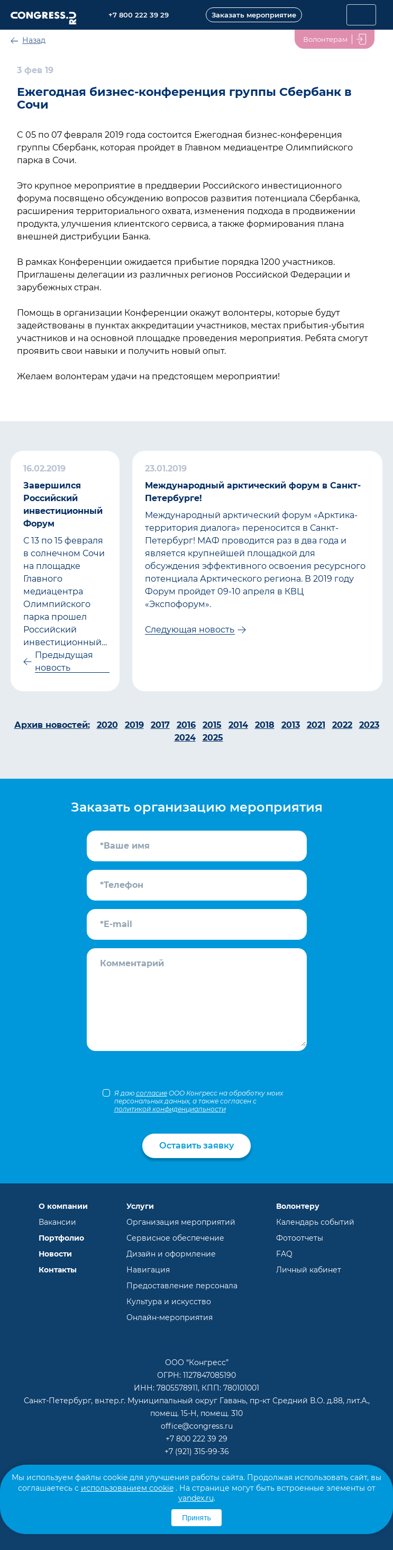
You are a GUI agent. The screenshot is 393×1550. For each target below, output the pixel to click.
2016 (186, 725)
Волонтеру (297, 1206)
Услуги (140, 1206)
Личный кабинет (308, 1270)
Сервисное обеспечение (175, 1238)
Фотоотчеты (299, 1238)
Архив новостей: (52, 725)
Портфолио (61, 1238)
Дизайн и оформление (171, 1254)
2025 (213, 738)
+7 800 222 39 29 (196, 1439)
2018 (265, 725)
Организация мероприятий (180, 1222)
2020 (107, 725)
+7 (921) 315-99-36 (196, 1451)
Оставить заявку (196, 1146)
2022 (342, 725)
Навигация (148, 1270)
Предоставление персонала (181, 1285)
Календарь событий (315, 1222)
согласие (151, 1093)
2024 (185, 738)
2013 (290, 725)
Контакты (58, 1270)
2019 (134, 725)
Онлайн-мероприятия (169, 1317)
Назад (33, 40)
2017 (160, 725)
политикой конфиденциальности (170, 1109)
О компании (63, 1206)
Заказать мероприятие (254, 15)
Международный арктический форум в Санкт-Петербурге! (253, 491)
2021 (316, 725)
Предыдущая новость (64, 661)
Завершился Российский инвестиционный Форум (63, 504)
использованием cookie (127, 1488)
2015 (212, 725)
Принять (196, 1517)
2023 (369, 725)
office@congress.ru (197, 1426)
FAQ (284, 1254)
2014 (238, 725)
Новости (55, 1254)
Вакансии (57, 1222)
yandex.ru (196, 1498)
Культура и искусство (168, 1301)
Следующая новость (189, 630)
